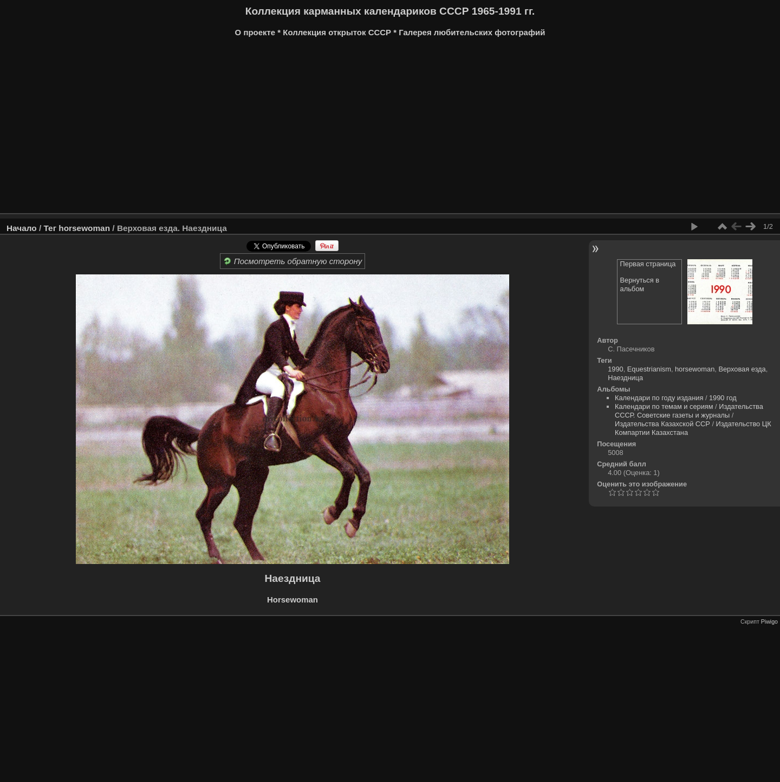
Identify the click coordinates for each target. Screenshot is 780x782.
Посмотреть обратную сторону (292, 261)
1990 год (723, 398)
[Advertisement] (333, 129)
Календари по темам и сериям (664, 406)
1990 (615, 369)
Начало (21, 228)
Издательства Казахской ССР (662, 424)
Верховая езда (741, 369)
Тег (49, 228)
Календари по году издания (659, 398)
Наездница (625, 378)
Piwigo (769, 621)
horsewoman (84, 228)
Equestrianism (649, 369)
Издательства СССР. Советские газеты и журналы (689, 410)
